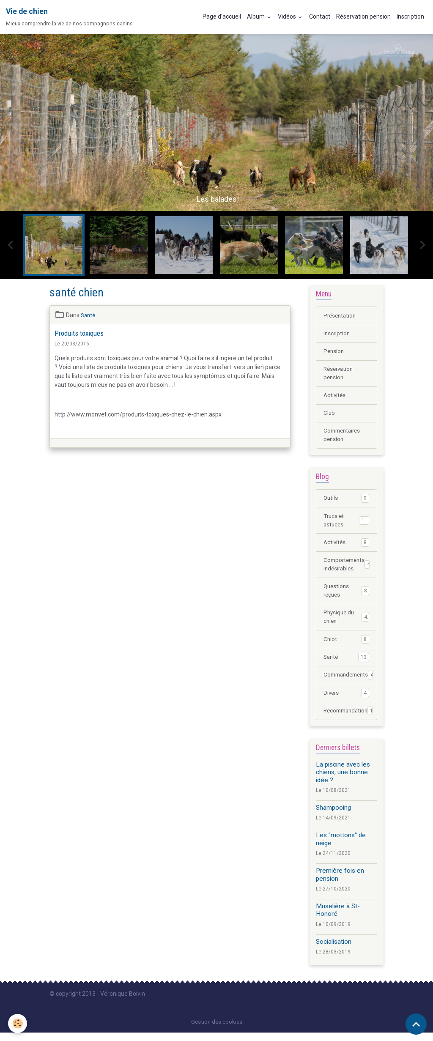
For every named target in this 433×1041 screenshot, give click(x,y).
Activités (335, 397)
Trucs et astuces (346, 524)
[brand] (69, 17)
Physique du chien (346, 624)
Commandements (350, 683)
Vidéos (287, 16)
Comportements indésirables (348, 570)
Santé (89, 315)
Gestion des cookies (216, 1030)
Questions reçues (346, 597)
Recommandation (350, 719)
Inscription (410, 16)
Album (256, 16)
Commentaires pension (343, 438)
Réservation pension (363, 16)
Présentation (340, 315)
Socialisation (333, 950)
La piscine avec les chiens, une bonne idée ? (343, 780)
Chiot (346, 646)
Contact (319, 16)
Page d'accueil (222, 16)
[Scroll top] (416, 1024)
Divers (346, 701)
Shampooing (333, 816)
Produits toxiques (79, 333)
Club (329, 415)
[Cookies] (17, 1023)
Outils (346, 502)
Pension (334, 352)
